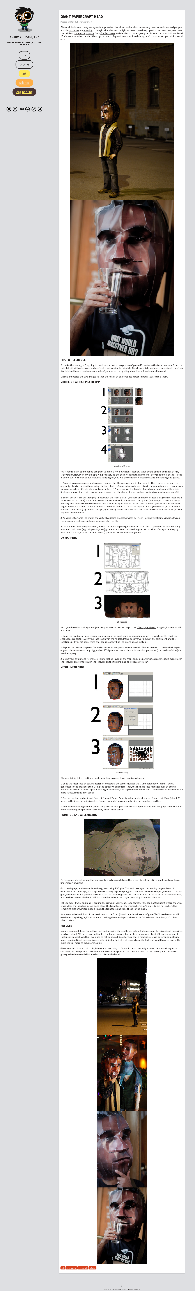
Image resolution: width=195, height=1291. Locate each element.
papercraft (82, 1268)
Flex (119, 1289)
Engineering (24, 92)
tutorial (92, 1268)
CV (24, 55)
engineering (71, 1268)
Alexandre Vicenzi (134, 1289)
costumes (74, 30)
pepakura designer (135, 778)
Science (24, 83)
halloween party (80, 27)
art (63, 1268)
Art (24, 73)
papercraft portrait (84, 33)
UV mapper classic (146, 627)
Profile (24, 64)
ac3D (139, 471)
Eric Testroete (107, 33)
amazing (88, 30)
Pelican (114, 1289)
